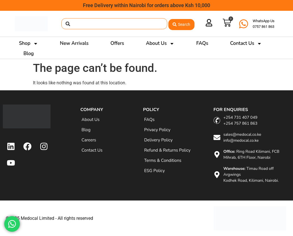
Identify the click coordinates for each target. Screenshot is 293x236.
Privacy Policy (157, 130)
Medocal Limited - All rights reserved (57, 218)
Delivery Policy (158, 140)
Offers (117, 43)
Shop (28, 43)
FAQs (202, 43)
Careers (88, 140)
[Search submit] (181, 23)
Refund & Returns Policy (167, 150)
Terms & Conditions (162, 160)
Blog (29, 53)
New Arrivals (74, 43)
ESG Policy (154, 171)
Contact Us (246, 43)
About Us (160, 43)
